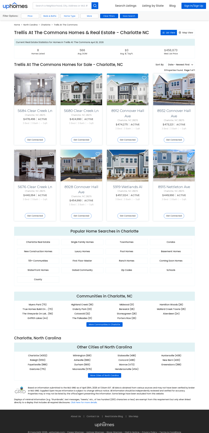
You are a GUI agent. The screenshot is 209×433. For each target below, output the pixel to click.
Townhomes (126, 242)
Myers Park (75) (38, 304)
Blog (172, 6)
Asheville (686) (82, 360)
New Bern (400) (171, 360)
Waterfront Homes (38, 270)
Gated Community (82, 270)
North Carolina (30, 24)
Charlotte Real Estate (38, 242)
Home (17, 24)
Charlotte (45, 24)
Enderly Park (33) (82, 309)
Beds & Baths (49, 16)
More (89, 16)
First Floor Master (82, 260)
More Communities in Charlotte (104, 324)
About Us (76, 416)
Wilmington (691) (82, 355)
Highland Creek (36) (82, 304)
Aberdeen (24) (171, 313)
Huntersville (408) (171, 355)
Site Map (133, 416)
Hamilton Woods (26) (171, 304)
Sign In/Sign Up (193, 5)
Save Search (129, 16)
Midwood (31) (126, 304)
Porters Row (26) (126, 318)
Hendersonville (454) (127, 369)
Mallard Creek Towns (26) (171, 309)
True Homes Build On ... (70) (38, 309)
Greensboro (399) (171, 364)
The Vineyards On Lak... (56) (37, 313)
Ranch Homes (126, 260)
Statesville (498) (127, 355)
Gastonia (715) (38, 369)
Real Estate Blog (114, 416)
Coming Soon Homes (170, 260)
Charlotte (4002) (37, 355)
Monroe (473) (127, 364)
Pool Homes (126, 251)
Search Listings (125, 6)
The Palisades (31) (82, 318)
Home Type (69, 16)
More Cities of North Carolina (104, 375)
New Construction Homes (38, 251)
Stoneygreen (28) (127, 313)
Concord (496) (126, 360)
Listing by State (153, 6)
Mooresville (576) (82, 369)
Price (30, 16)
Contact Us (93, 416)
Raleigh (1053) (37, 360)
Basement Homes (171, 251)
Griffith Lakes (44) (38, 318)
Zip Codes (126, 270)
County (38, 279)
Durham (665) (82, 364)
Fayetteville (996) (37, 364)
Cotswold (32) (82, 313)
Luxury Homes (82, 251)
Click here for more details (84, 402)
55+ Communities (38, 260)
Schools (171, 270)
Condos (171, 242)
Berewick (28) (127, 309)
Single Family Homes (82, 242)
